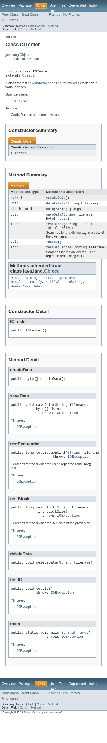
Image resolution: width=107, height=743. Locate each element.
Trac (14, 103)
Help (53, 11)
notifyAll (54, 288)
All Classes (10, 20)
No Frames (71, 15)
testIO (52, 247)
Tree (62, 5)
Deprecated (77, 5)
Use (53, 5)
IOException (66, 424)
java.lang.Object (17, 55)
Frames (54, 15)
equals (30, 284)
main (50, 212)
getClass (67, 284)
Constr (41, 25)
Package (25, 5)
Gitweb (24, 103)
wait (15, 293)
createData (55, 200)
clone (16, 284)
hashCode (18, 288)
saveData (54, 218)
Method (53, 25)
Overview (9, 5)
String (73, 206)
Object (28, 76)
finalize (48, 284)
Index (93, 5)
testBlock (54, 228)
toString (74, 288)
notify (36, 288)
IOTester (18, 155)
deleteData (55, 206)
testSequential (59, 253)
